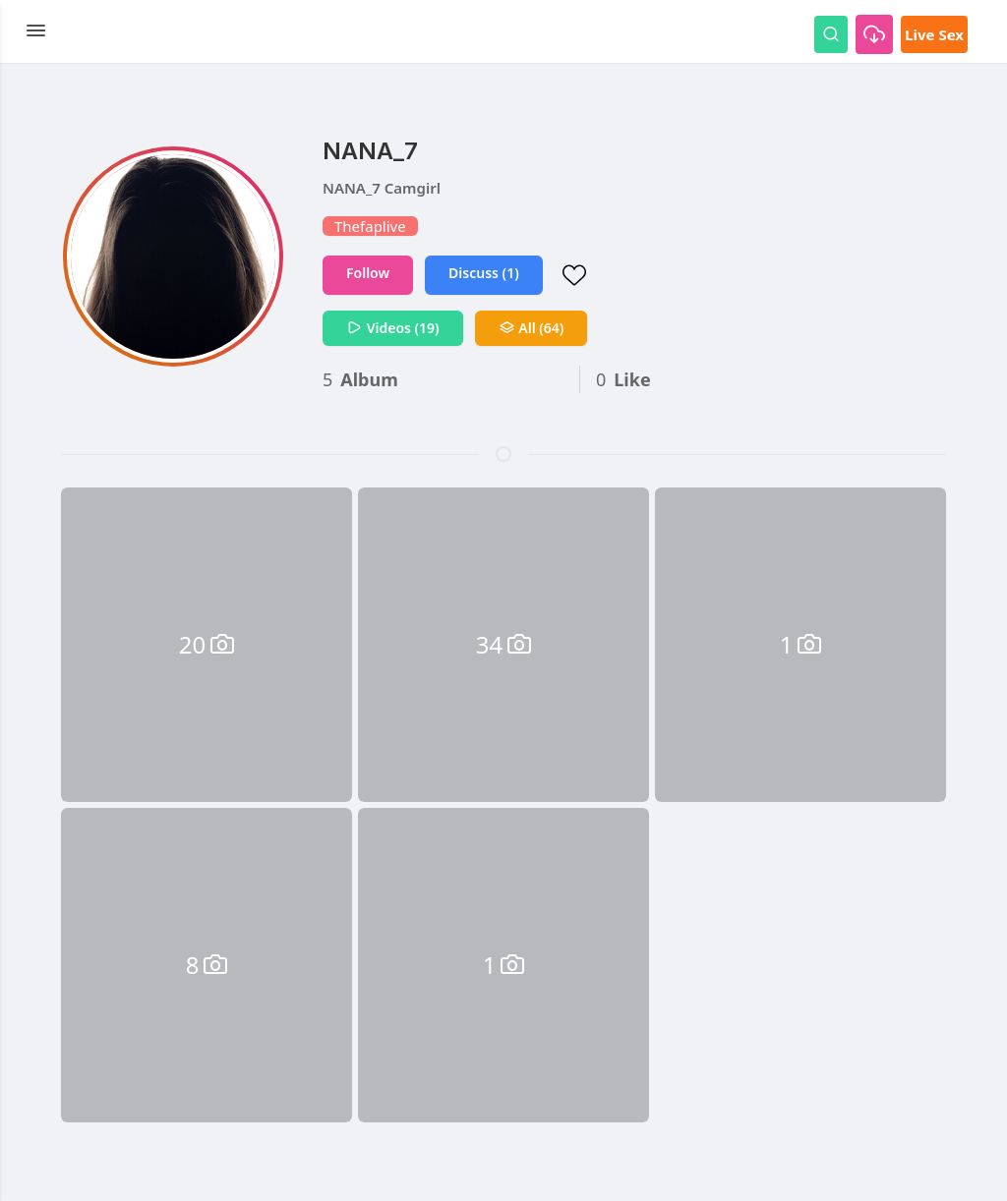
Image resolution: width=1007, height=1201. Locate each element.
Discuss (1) (483, 272)
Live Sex (934, 34)
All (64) (531, 327)
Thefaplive (370, 226)
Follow (367, 272)
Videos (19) (393, 327)
